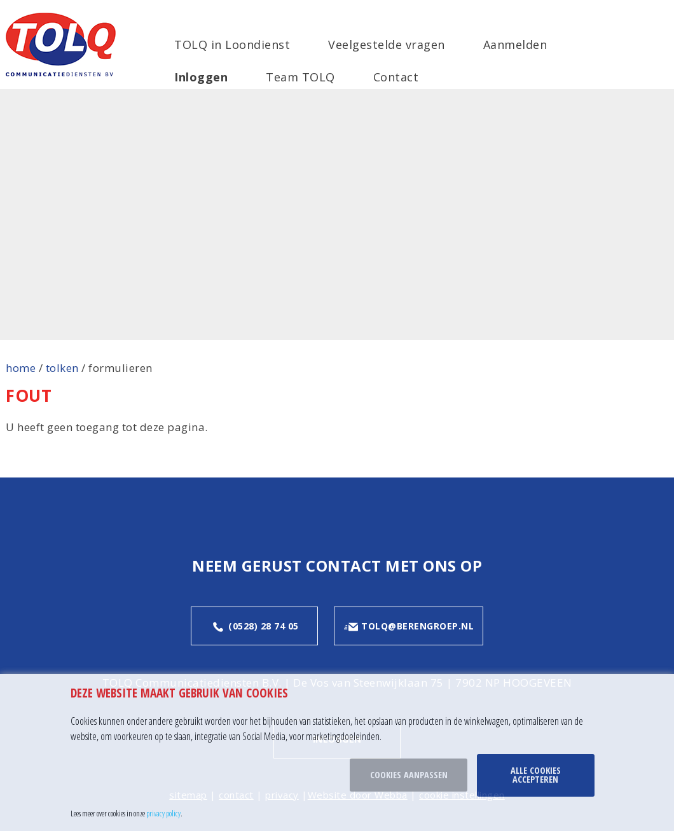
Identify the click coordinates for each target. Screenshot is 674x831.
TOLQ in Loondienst (232, 44)
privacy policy (163, 813)
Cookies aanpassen (409, 775)
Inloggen (201, 77)
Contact (396, 77)
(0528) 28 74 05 (254, 627)
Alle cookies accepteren (536, 774)
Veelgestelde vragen (386, 44)
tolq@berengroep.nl (408, 627)
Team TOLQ (300, 77)
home (21, 368)
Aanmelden (515, 44)
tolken (62, 368)
